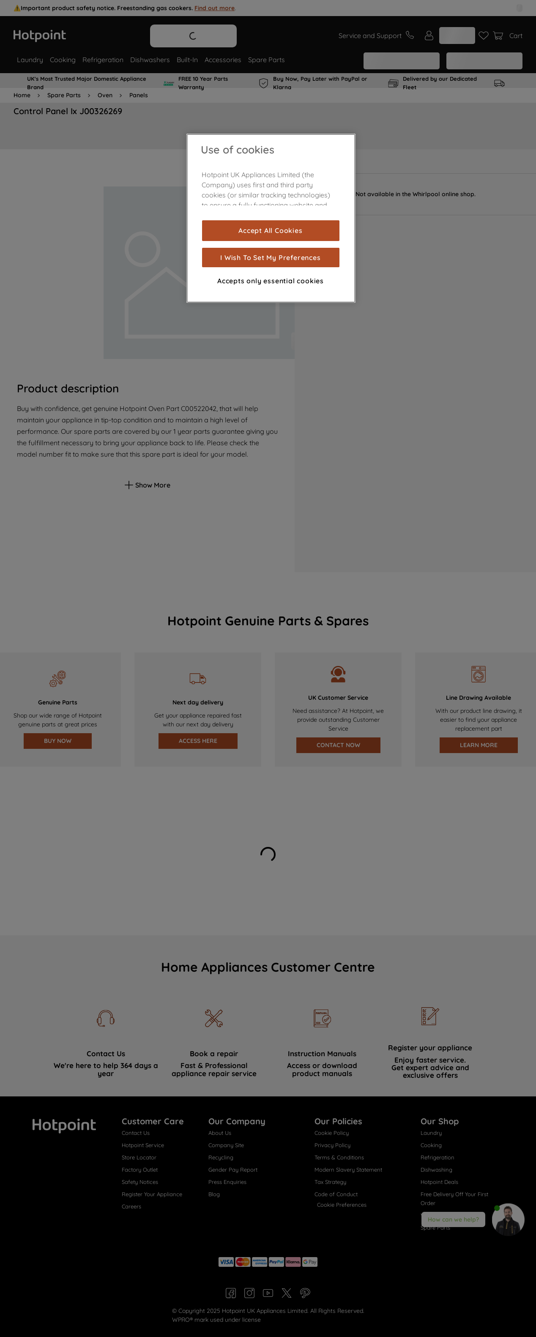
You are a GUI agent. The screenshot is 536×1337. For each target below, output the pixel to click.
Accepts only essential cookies (270, 281)
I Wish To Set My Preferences (270, 257)
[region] (271, 218)
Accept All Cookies (270, 230)
